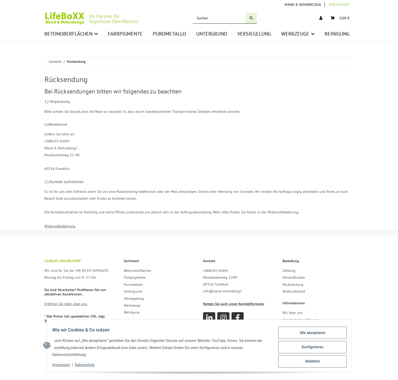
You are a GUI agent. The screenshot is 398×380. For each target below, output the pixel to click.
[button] (320, 18)
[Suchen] (219, 18)
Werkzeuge (132, 305)
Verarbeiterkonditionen (301, 320)
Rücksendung (293, 284)
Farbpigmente (134, 277)
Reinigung (132, 312)
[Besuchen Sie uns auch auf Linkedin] (209, 318)
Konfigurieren (309, 347)
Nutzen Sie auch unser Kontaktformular (233, 304)
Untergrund (133, 291)
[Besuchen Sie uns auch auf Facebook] (237, 318)
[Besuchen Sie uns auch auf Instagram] (223, 318)
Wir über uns (293, 312)
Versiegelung (134, 298)
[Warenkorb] (340, 18)
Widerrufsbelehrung (59, 226)
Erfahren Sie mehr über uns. (66, 304)
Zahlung (289, 270)
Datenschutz (87, 365)
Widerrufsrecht (294, 291)
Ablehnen (309, 360)
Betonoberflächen (137, 270)
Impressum (64, 365)
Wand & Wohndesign (303, 4)
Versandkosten (294, 277)
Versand (50, 320)
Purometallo (133, 284)
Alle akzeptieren (309, 334)
